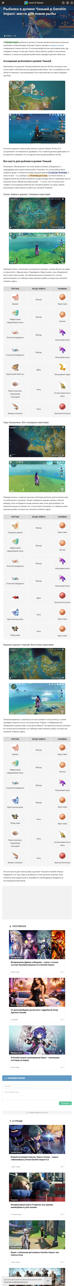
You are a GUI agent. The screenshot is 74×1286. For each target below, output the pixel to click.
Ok (48, 1281)
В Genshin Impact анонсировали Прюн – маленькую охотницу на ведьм (35, 1058)
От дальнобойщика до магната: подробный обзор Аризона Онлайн (34, 1011)
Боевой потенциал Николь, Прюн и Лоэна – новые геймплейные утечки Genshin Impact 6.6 (34, 1158)
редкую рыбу (56, 45)
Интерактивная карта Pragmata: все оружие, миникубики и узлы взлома (32, 1206)
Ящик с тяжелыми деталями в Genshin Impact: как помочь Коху (35, 1253)
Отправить (65, 1103)
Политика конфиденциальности (16, 1282)
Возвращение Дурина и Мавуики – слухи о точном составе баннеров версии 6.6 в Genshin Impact (34, 963)
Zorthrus (9, 36)
